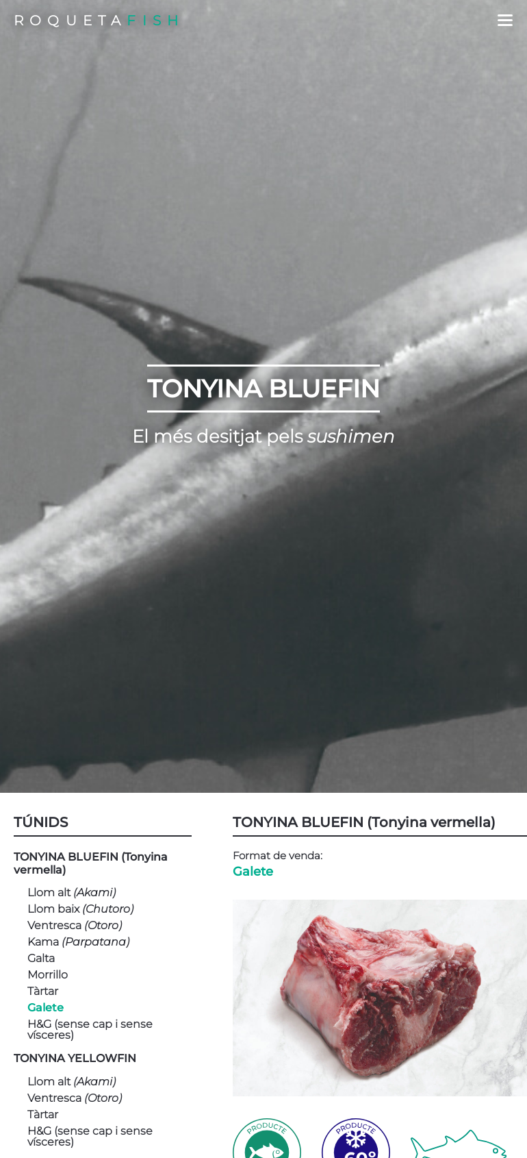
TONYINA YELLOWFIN (75, 1058)
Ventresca (74, 925)
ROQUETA (99, 20)
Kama (78, 942)
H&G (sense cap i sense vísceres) (90, 1030)
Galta (41, 958)
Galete (45, 1007)
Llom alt (71, 892)
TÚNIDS (41, 822)
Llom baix (80, 909)
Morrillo (47, 975)
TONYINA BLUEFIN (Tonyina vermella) (91, 863)
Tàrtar (42, 991)
